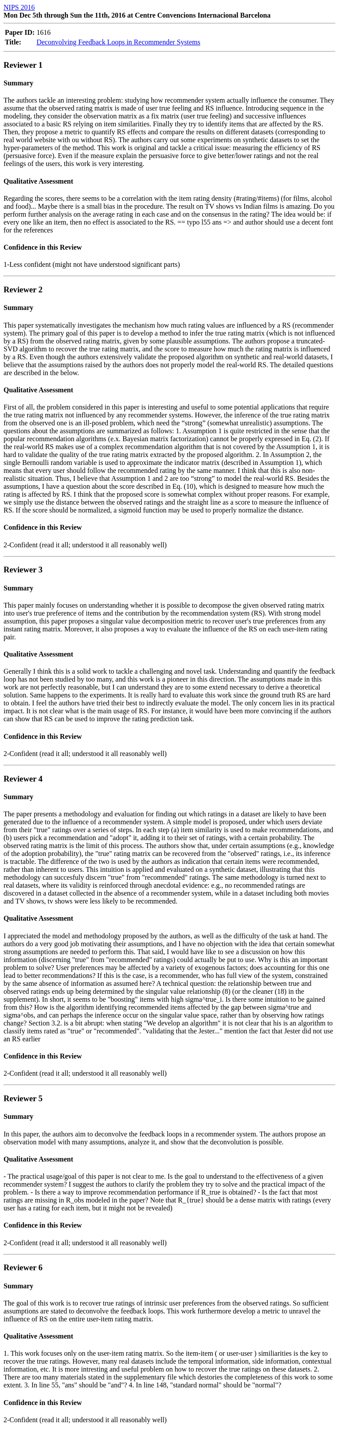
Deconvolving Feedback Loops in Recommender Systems (118, 42)
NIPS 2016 (19, 7)
